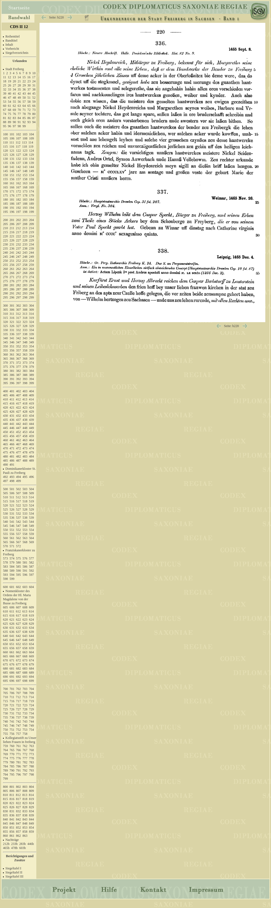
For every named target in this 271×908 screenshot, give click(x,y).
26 (9, 85)
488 (24, 460)
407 (18, 395)
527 (18, 509)
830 (5, 811)
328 (24, 326)
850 (5, 827)
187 (18, 204)
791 (18, 770)
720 (5, 705)
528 (24, 509)
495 (24, 477)
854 (31, 827)
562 (18, 538)
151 (11, 175)
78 (24, 114)
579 (11, 562)
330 (5, 330)
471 (11, 448)
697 (18, 681)
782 (24, 762)
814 (31, 795)
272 (18, 277)
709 (31, 693)
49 (19, 97)
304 (31, 305)
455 (5, 436)
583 (5, 566)
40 (9, 93)
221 (11, 236)
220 (5, 236)
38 (34, 89)
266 (11, 273)
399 (31, 383)
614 (31, 611)
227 (18, 240)
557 (18, 534)
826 (11, 807)
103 (24, 134)
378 (24, 367)
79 (29, 114)
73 (34, 110)
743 (24, 721)
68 (9, 110)
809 (31, 791)
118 (24, 146)
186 (11, 204)
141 (11, 167)
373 (24, 363)
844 (31, 819)
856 (11, 832)
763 (31, 746)
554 (31, 530)
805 (5, 791)
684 (31, 668)
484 (31, 456)
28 (19, 85)
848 (24, 823)
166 (11, 187)
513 (24, 497)
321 (11, 322)
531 (11, 513)
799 (5, 778)
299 (31, 297)
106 (11, 138)
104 (31, 134)
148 (24, 171)
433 (24, 416)
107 (18, 138)
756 (11, 734)
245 (5, 257)
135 (5, 163)
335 (5, 334)
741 (11, 721)
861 (11, 836)
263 (24, 269)
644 (31, 636)
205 (5, 224)
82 (9, 118)
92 (24, 122)
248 (24, 257)
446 (11, 428)
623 (24, 619)
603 (24, 587)
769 (5, 754)
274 (31, 277)
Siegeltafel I (13, 868)
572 (18, 546)
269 (31, 273)
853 (24, 827)
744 (31, 721)
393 (24, 379)
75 (9, 114)
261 (11, 269)
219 (31, 232)
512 (18, 497)
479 (31, 452)
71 (24, 110)
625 (5, 624)
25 (4, 85)
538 (24, 518)
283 (24, 285)
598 (5, 579)
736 (11, 717)
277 (18, 281)
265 (5, 273)
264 (31, 269)
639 (31, 632)
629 (31, 624)
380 (5, 371)
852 (18, 827)
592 (31, 571)
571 (11, 546)
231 (11, 244)
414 (31, 399)
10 (34, 73)
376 (11, 367)
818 (24, 799)
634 (31, 628)
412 (18, 399)
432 (18, 416)
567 (18, 542)
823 (24, 803)
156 (11, 179)
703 (24, 689)
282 (18, 285)
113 (24, 142)
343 (24, 338)
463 (24, 440)
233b (14, 844)
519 (31, 501)
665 (5, 656)
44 (29, 93)
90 (14, 122)
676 (11, 664)
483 (24, 456)
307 (18, 310)
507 (18, 493)
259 (31, 265)
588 (5, 571)
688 (24, 672)
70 (19, 110)
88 (4, 122)
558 (24, 534)
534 (31, 513)
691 (11, 677)
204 (31, 220)
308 (24, 310)
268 (24, 273)
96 (9, 126)
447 (18, 428)
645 (5, 640)
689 (31, 672)
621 (11, 619)
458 (24, 436)
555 (5, 534)
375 (5, 367)
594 (11, 575)
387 (18, 375)
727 (18, 709)
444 (31, 424)
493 (11, 477)
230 (5, 244)
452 (18, 432)
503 (24, 489)
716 (11, 701)
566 (11, 542)
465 (5, 444)
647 (18, 640)
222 (18, 236)
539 (31, 518)
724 (31, 705)
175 (5, 195)
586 (24, 566)
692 (18, 677)
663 (24, 652)
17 (34, 77)
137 (18, 163)
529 (31, 509)
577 (31, 558)
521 (11, 505)
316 (11, 318)
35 (19, 89)
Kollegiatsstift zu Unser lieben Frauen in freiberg (19, 740)
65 (29, 106)
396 (11, 383)
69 (14, 110)
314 (31, 314)
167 (18, 187)
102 (18, 134)
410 (5, 399)
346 (11, 342)
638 (24, 632)
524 (31, 505)
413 (24, 399)
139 (31, 163)
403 (24, 391)
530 (5, 513)
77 (19, 114)
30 (29, 85)
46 (4, 97)
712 (18, 697)
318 (24, 318)
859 (31, 832)
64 (24, 106)
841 (11, 819)
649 (31, 640)
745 (5, 725)
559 (31, 534)
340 (5, 338)
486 (11, 460)
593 (5, 575)
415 (5, 403)
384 (31, 371)
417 (18, 403)
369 (31, 358)
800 (5, 787)
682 (18, 668)
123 (24, 151)
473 (24, 448)
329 (31, 326)
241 (11, 252)
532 (18, 513)
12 (9, 77)
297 (18, 297)
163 (24, 183)
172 (18, 191)
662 (18, 652)
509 (31, 493)
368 (24, 358)
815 (5, 799)
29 (24, 85)
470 (5, 448)
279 (31, 281)
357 (18, 350)
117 (18, 146)
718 (24, 701)
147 (18, 171)
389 (31, 375)
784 (5, 766)
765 (11, 750)
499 (18, 481)
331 (11, 330)
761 (18, 746)
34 (14, 89)
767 (24, 750)
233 (24, 244)
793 (31, 770)
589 (11, 571)
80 (34, 114)
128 (24, 155)
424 (31, 407)
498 (11, 481)
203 (24, 220)
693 (24, 677)
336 (11, 334)
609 (31, 607)
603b (22, 848)
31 (34, 85)
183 (24, 199)
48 (14, 97)
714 (31, 697)
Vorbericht (12, 49)
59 (34, 102)
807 (18, 791)
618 (24, 615)
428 (24, 411)
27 (14, 85)
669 (31, 656)
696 (11, 681)
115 (5, 146)
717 (18, 701)
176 (11, 195)
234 (31, 244)
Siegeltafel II (13, 872)
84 (19, 118)
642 (18, 636)
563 (24, 538)
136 (11, 163)
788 (31, 766)
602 (18, 587)
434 (31, 416)
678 (24, 664)
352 (18, 346)
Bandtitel (11, 40)
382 (18, 371)
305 (5, 310)
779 (5, 762)
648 (24, 640)
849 (31, 823)
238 (24, 248)
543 (24, 522)
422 (18, 407)
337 (18, 334)
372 (18, 363)
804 (31, 787)
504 (31, 489)
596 (24, 575)
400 (5, 391)
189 (31, 204)
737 (18, 717)
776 (18, 758)
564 (31, 538)
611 (11, 611)
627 (18, 624)
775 (11, 758)
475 (5, 452)
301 (11, 305)
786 (18, 766)
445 (5, 428)
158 (24, 179)
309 (31, 310)
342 (18, 338)
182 (18, 199)
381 (11, 371)
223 (24, 236)
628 (24, 624)
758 (24, 734)
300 (5, 305)
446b (30, 844)
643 (24, 636)
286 (11, 289)
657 (18, 648)
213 (24, 228)
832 (18, 811)
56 (19, 102)
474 (31, 448)
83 (14, 118)
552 (18, 530)
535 (5, 518)
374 (31, 363)
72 (29, 110)
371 (11, 363)
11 (4, 77)
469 (31, 444)
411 (11, 399)
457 (18, 436)
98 (19, 126)
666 (11, 656)
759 (5, 746)
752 (18, 730)
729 (31, 709)
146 (11, 171)
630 (5, 628)
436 (11, 420)
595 (18, 575)
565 (5, 542)
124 (31, 151)
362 (18, 354)
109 (31, 138)
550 (5, 530)
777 (24, 758)
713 (24, 697)
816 (11, 799)
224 (31, 236)
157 (18, 179)
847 (18, 823)
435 (5, 420)
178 (24, 195)
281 (11, 285)
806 (11, 791)
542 (18, 522)
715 (5, 701)
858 (24, 832)
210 (5, 228)
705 (5, 693)
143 (24, 167)
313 (24, 314)
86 (29, 118)
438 (24, 420)
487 (18, 460)
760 (11, 746)
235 (5, 248)
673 (24, 660)
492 (5, 477)
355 (5, 350)
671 (11, 660)
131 (11, 159)
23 (29, 81)
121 (11, 151)
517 (18, 501)
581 (24, 562)
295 (5, 297)
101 (11, 134)
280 (5, 285)
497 (5, 481)
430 (5, 416)
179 (31, 195)
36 (24, 89)
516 (11, 501)
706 (11, 693)
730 (5, 713)
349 (31, 342)
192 (18, 208)
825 (5, 807)
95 (4, 126)
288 (24, 289)
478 (24, 452)
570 (5, 546)
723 (24, 705)
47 (9, 97)
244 (31, 252)
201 (11, 220)
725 (5, 709)
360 (5, 354)
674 (31, 660)
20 (14, 81)
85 (24, 118)
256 (11, 265)
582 (31, 562)
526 (11, 509)
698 (24, 681)
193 (24, 208)
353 (24, 346)
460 (5, 440)
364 (31, 354)
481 (11, 456)
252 (18, 261)
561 (11, 538)
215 (5, 232)
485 (5, 460)
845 (5, 823)
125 (5, 155)
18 (4, 81)
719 (31, 701)
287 (18, 289)
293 (24, 293)
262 (18, 269)
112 (18, 142)
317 (18, 318)
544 (31, 522)
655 (5, 648)
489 (31, 460)
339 (31, 334)
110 (5, 142)
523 (24, 505)
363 (24, 354)
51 (29, 97)
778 (31, 758)
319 (31, 318)
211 (11, 228)
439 (31, 420)
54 (9, 102)
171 (11, 191)
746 (11, 725)
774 (5, 758)
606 (11, 607)
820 (5, 803)
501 (11, 489)
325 (5, 326)
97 (14, 126)
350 (5, 346)
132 (18, 159)
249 (31, 257)
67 (4, 110)
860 (5, 836)
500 (5, 489)
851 (11, 827)
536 (11, 518)
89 (9, 122)
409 (31, 395)
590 (18, 571)
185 (5, 204)
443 (24, 424)
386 (11, 375)
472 (18, 448)
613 (24, 611)
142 (18, 167)
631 (11, 628)
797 (24, 774)
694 (31, 677)
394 (31, 379)
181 (11, 199)
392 (18, 379)
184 (31, 199)
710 (5, 697)
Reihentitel (12, 36)
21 (19, 81)
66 (34, 106)
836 (11, 815)
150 (5, 175)
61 (9, 106)
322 (18, 322)
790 (11, 770)
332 (18, 330)
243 (24, 252)
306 (11, 310)
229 (31, 240)
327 (18, 326)
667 (18, 656)
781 (18, 762)
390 (5, 379)
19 (9, 81)
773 (31, 754)
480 (5, 456)
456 (11, 436)
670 (5, 660)
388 (24, 375)
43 (24, 93)
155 (5, 179)
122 (18, 151)
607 (18, 607)
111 (11, 142)
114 (30, 142)
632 (18, 628)
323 (24, 322)
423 (24, 407)
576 (24, 558)
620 (5, 619)
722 (18, 705)
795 (11, 774)
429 (31, 411)
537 (18, 518)
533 (24, 513)
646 (11, 640)
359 (31, 350)
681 (11, 668)
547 (18, 526)
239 (31, 248)
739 (31, 717)
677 (18, 664)
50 (24, 97)
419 (31, 403)
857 (18, 832)
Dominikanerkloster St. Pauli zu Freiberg (19, 471)
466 (11, 444)
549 (31, 526)
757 (18, 734)
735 (5, 717)
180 (5, 199)
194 (31, 208)
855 (5, 832)
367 (18, 358)
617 (18, 615)
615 (5, 615)
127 (18, 155)
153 (24, 175)
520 (5, 505)
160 (5, 183)
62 (14, 106)
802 (18, 787)
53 (4, 102)
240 (5, 252)
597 (31, 575)
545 (5, 526)
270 (5, 277)
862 (18, 836)
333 (24, 330)
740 (5, 721)
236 (11, 248)
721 (11, 705)
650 (5, 644)
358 (24, 350)
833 (24, 811)
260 (5, 269)
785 (11, 766)
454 (31, 432)
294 (31, 293)
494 (18, 477)
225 (5, 240)
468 (24, 444)
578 (5, 562)
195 (5, 212)
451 (11, 432)
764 (5, 750)
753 (24, 730)
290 (5, 293)
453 (24, 432)
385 (5, 375)
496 (31, 477)
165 (5, 187)
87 (34, 118)
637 (18, 632)
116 (11, 146)
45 (34, 93)
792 (24, 770)
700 (5, 689)
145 (5, 171)
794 (5, 774)
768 (31, 750)
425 (5, 411)
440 (5, 424)
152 (18, 175)
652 (18, 644)
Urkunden (19, 61)
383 (24, 371)
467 (18, 444)
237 (18, 248)
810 (5, 795)
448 (24, 428)
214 (31, 228)
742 (18, 721)
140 (5, 167)
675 (5, 664)
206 (11, 224)
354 (31, 346)
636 (11, 632)
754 (31, 730)
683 (24, 668)
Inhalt (9, 44)
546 (11, 526)
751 (11, 730)
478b (14, 848)
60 (4, 106)
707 (18, 693)
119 (30, 146)
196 (11, 212)
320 (5, 322)
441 (11, 424)
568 (24, 542)
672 (18, 660)
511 (11, 497)
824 (31, 803)
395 (5, 383)
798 (31, 774)
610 (5, 611)
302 (18, 305)
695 (5, 681)
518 (24, 501)
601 (11, 587)
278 (24, 281)
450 (5, 432)
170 (5, 191)
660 (5, 652)
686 (11, 672)
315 (5, 318)
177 (18, 195)
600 (5, 587)
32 (4, 89)
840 (5, 819)
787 (24, 766)
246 (11, 257)
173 (24, 191)
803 (24, 787)
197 (18, 212)
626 (11, 624)
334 (31, 330)
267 (18, 273)
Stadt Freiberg (14, 69)
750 (5, 730)
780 (11, 762)
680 (5, 668)
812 (18, 795)
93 (29, 122)
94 (34, 122)
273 (24, 277)
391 (11, 379)
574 (11, 558)
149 (31, 171)
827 (18, 807)
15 (24, 77)
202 (18, 220)
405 (5, 395)
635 (5, 632)
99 (24, 126)
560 (5, 538)
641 (11, 636)
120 (5, 151)
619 (31, 615)
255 (5, 265)
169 (31, 187)
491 (11, 465)
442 (18, 424)
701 (11, 689)
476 (11, 452)
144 (31, 167)
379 (31, 367)
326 (11, 326)
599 (11, 579)
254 (31, 261)
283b (22, 844)
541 (11, 522)
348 (24, 342)
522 (18, 505)
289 (31, 289)
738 (24, 717)
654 (31, 644)
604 (31, 587)
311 (11, 314)
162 (18, 183)
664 (31, 652)
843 (24, 819)
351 (11, 346)
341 (11, 338)
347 (18, 342)
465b (6, 848)
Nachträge (12, 840)
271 (11, 277)
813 (24, 795)
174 (31, 191)
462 (18, 440)
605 (5, 607)
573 (5, 558)
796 (18, 774)
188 (24, 204)
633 (24, 628)
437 (18, 420)
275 (5, 281)
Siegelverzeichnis (16, 53)
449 (31, 428)
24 (34, 81)
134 (31, 159)
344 (31, 338)
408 (24, 395)
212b (6, 844)
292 (18, 293)
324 (31, 322)
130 (5, 159)
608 (24, 607)
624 (31, 619)
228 (24, 240)
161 (11, 183)
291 (11, 293)
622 (18, 619)
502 (18, 489)
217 (18, 232)
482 (18, 456)
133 (24, 159)
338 (24, 334)
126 (11, 155)
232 (18, 244)
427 (18, 411)
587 (31, 566)
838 (24, 815)
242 (18, 252)
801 (11, 787)
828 (24, 807)
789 (5, 770)
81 (4, 118)
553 (24, 530)
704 (31, 689)
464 (31, 440)
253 (24, 261)
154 (31, 175)
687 (18, 672)
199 (31, 212)
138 (24, 163)
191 (11, 208)
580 (18, 562)
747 (18, 725)
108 (24, 138)
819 (31, 799)
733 (24, 713)
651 (11, 644)
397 (18, 383)
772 (24, 754)
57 (24, 102)
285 (5, 289)
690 (5, 677)
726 (11, 709)
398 (24, 383)
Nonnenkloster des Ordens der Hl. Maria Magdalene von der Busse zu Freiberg (17, 597)
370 (5, 363)
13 (14, 77)
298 (24, 297)
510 (5, 497)
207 (18, 224)
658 (24, 648)
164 (31, 183)
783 (31, 762)
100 (5, 134)
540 (5, 522)
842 (18, 819)
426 (11, 411)
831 (11, 811)
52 (34, 97)
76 (14, 114)
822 (18, 803)
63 (19, 106)
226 (11, 240)
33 (9, 89)
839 (31, 815)
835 (5, 815)
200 (5, 220)
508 (24, 493)
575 (18, 558)
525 (5, 509)
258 (24, 265)
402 (18, 391)
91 (19, 122)
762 (24, 746)
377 (18, 367)
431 (11, 416)
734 (31, 713)
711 (11, 697)
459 (31, 436)
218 (24, 232)
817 (18, 799)
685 (5, 672)
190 (5, 208)
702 (18, 689)
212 (18, 228)
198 (24, 212)
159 (31, 179)
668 (24, 656)
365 (5, 358)
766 (18, 750)
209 (31, 224)
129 (31, 155)
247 (18, 257)
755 (5, 734)
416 (11, 403)
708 (24, 693)
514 (31, 497)
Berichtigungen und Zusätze (20, 858)
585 (18, 566)
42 (19, 93)
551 (11, 530)
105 (5, 138)
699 (31, 681)
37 (29, 89)
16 (29, 77)
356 (11, 350)
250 (5, 261)
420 (5, 407)
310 (5, 314)
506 (11, 493)
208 (24, 224)
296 (11, 297)
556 (11, 534)
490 (5, 465)
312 (18, 314)
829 (31, 807)
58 (29, 102)
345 (5, 342)
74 (4, 114)
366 (11, 358)
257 (18, 265)
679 (31, 664)
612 (18, 611)
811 (11, 795)
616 (11, 615)
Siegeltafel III (14, 876)
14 (19, 77)
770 (11, 754)
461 (11, 440)
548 (24, 526)
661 (11, 652)
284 (31, 285)
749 (31, 725)
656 (11, 648)
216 (11, 232)
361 (11, 354)
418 (24, 403)
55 (14, 102)
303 (24, 305)
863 (24, 836)
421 (11, 407)
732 (18, 713)
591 (24, 571)
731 (11, 713)
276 (11, 281)
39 (4, 93)
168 (24, 187)
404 (31, 391)
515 (5, 501)
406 (11, 395)
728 (24, 709)
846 (11, 823)
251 (11, 261)
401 (11, 391)
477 (18, 452)
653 (24, 644)
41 (14, 93)
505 (5, 493)
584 (11, 566)
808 (24, 791)
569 (31, 542)
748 (24, 725)
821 (11, 803)
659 (31, 648)
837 (18, 815)
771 (18, 754)
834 (31, 811)
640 (5, 636)
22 (24, 81)
